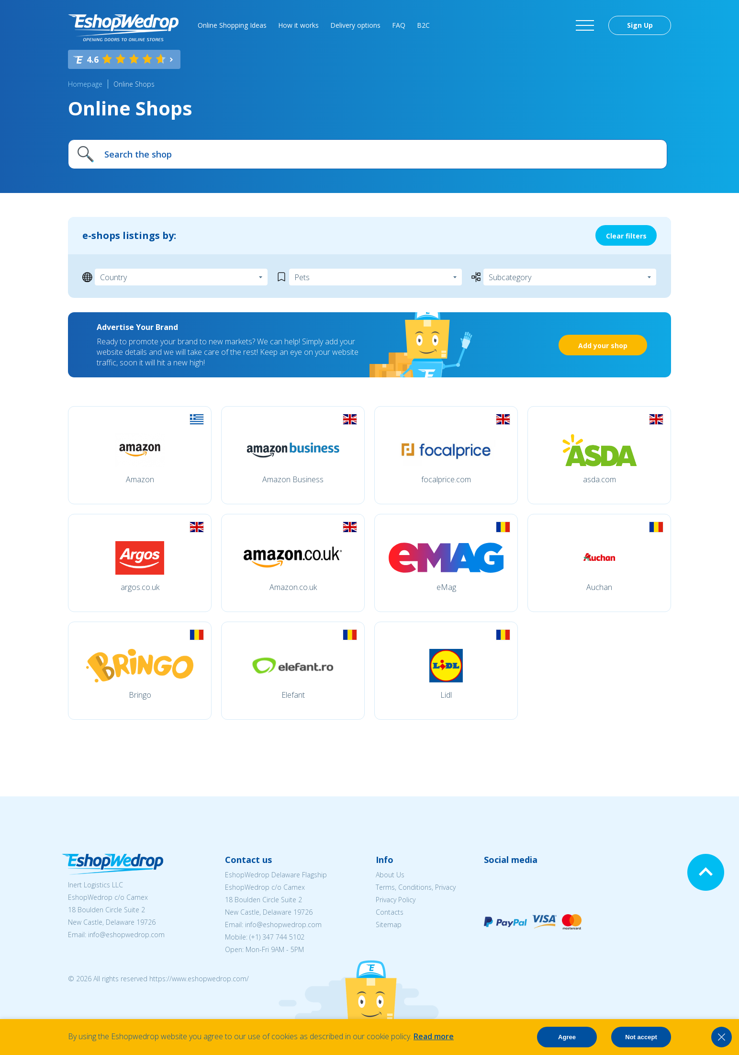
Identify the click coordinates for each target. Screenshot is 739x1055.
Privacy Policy (395, 899)
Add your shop (602, 345)
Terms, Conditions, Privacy (416, 887)
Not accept (641, 1037)
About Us (390, 874)
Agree (567, 1037)
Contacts (389, 912)
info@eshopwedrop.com (126, 934)
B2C (423, 25)
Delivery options (355, 25)
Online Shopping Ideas (232, 25)
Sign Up (640, 25)
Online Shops (134, 84)
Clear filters (626, 235)
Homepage (85, 84)
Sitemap (389, 924)
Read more (434, 1036)
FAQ (398, 25)
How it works (298, 25)
